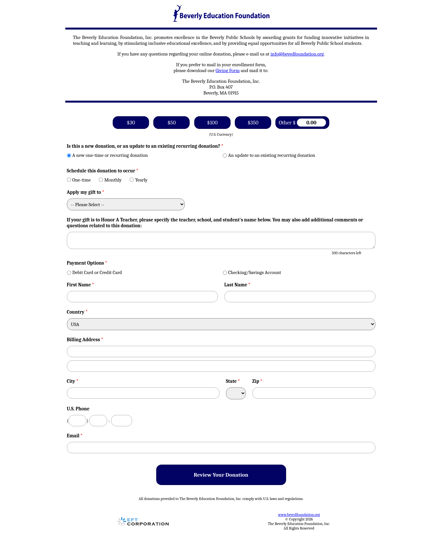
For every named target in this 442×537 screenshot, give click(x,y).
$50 (172, 122)
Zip (257, 381)
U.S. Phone (78, 409)
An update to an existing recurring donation (269, 155)
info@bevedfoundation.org (297, 54)
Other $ (302, 123)
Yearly (138, 180)
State (233, 381)
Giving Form (228, 70)
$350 (252, 122)
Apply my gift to (86, 192)
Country (75, 312)
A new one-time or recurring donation (107, 155)
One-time (79, 180)
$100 (212, 122)
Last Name (237, 285)
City (73, 381)
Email (75, 436)
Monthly (110, 180)
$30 (131, 122)
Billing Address (85, 340)
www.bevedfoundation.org (299, 514)
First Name (80, 285)
